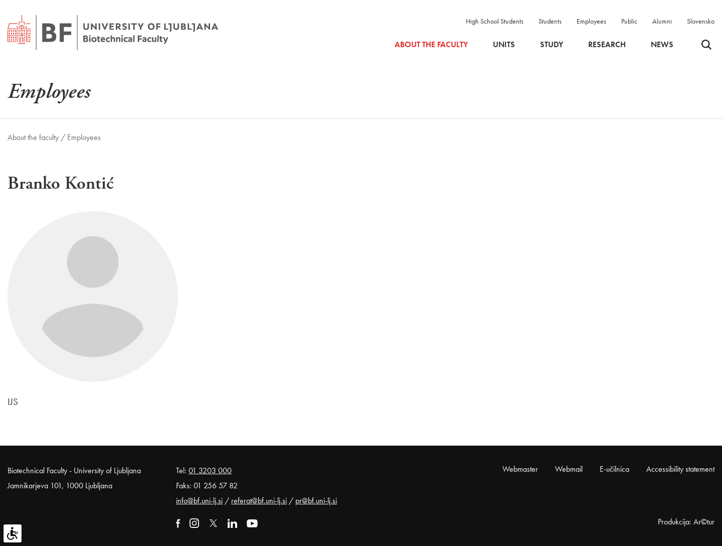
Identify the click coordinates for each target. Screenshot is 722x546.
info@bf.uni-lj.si (199, 500)
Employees (591, 21)
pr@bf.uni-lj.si (316, 500)
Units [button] (504, 44)
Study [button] (551, 44)
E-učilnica (614, 469)
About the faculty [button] (431, 44)
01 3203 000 (210, 470)
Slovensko (700, 21)
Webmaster (520, 469)
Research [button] (607, 44)
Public (629, 21)
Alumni (662, 21)
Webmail (569, 469)
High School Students (494, 21)
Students (550, 21)
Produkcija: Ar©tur (686, 521)
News (662, 44)
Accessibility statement (680, 469)
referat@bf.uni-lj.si (259, 500)
